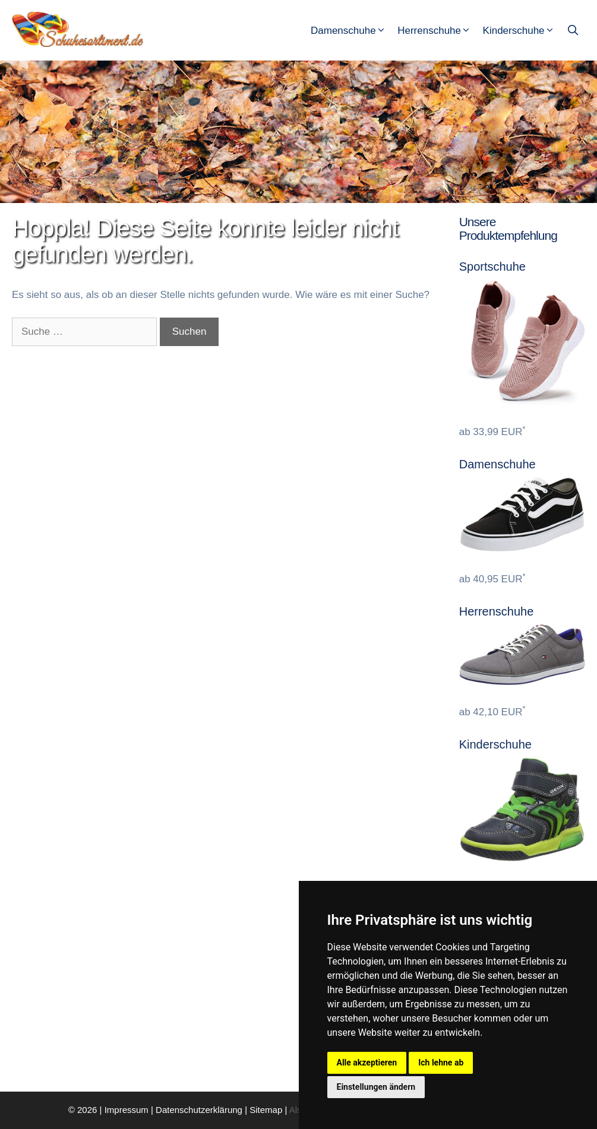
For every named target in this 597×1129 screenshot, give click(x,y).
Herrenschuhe (438, 31)
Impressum (127, 1110)
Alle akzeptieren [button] (367, 1062)
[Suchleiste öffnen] (574, 31)
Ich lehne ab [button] (440, 1062)
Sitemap (265, 1110)
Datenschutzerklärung (199, 1110)
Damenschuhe (352, 31)
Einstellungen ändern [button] (376, 1087)
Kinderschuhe (523, 31)
